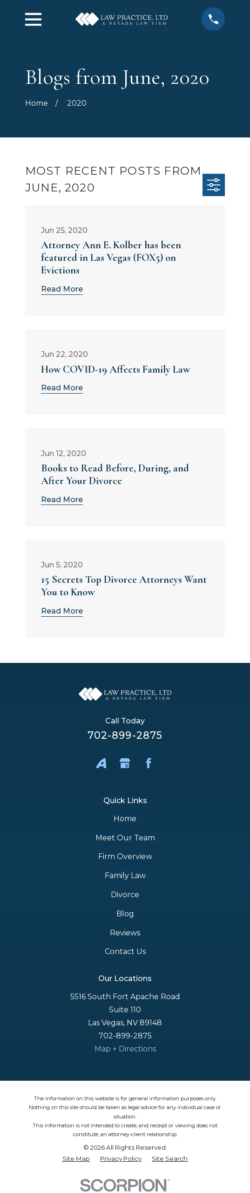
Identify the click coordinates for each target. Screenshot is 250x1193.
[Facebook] (148, 763)
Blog (125, 913)
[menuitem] (76, 1158)
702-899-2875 (125, 735)
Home (125, 818)
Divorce (125, 894)
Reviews (125, 932)
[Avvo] (101, 763)
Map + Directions (125, 1048)
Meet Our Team (125, 837)
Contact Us (125, 951)
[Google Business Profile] (125, 763)
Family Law (125, 875)
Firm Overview (125, 856)
